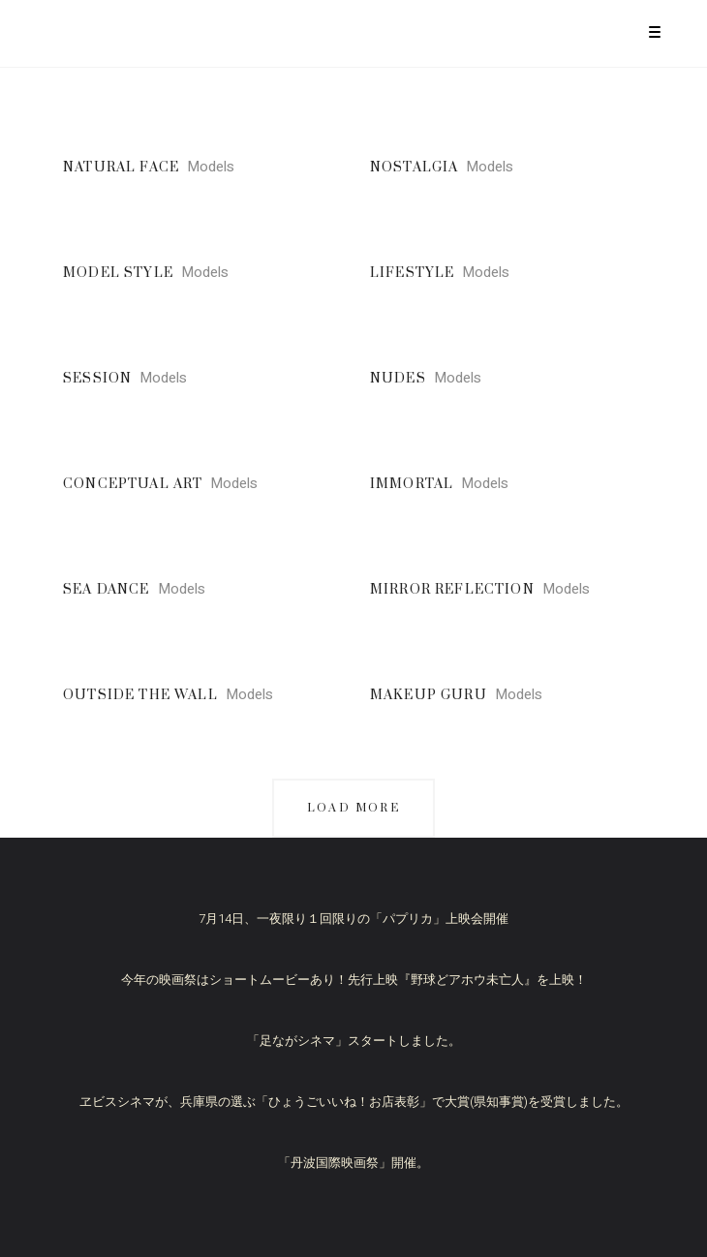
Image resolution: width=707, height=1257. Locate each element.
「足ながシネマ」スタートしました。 (354, 1040)
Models (210, 166)
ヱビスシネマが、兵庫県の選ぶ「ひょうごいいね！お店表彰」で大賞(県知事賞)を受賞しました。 (354, 1101)
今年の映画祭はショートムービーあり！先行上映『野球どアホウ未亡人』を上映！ (354, 979)
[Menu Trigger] (655, 31)
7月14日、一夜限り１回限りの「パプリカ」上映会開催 (353, 918)
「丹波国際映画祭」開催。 (353, 1162)
